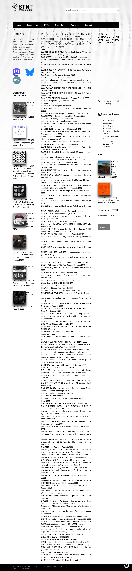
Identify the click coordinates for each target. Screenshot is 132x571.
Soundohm (108, 141)
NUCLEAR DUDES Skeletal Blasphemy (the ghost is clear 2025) (23, 142)
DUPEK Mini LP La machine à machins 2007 (59, 552)
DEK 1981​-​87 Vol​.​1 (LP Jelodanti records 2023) (60, 280)
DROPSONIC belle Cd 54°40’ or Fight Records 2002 (62, 534)
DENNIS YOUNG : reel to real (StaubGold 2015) (60, 291)
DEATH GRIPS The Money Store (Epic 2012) (59, 214)
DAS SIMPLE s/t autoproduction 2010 (56, 106)
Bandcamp (108, 144)
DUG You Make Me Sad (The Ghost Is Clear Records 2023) (65, 545)
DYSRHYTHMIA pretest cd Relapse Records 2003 (61, 560)
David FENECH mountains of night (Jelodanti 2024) (61, 129)
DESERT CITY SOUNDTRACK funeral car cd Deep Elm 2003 (65, 314)
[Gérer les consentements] (126, 565)
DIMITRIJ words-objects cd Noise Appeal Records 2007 (63, 365)
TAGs (46, 26)
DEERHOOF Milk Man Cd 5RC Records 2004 (59, 273)
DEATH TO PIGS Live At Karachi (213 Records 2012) (62, 234)
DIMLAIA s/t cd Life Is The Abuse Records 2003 (60, 368)
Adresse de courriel (106, 215)
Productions (32, 25)
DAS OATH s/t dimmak (50, 103)
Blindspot (107, 129)
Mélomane (108, 123)
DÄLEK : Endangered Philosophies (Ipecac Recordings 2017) (65, 80)
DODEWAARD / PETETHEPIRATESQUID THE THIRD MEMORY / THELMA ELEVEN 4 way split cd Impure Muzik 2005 (66, 434)
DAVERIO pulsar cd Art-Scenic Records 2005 (59, 121)
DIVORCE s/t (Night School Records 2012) (58, 393)
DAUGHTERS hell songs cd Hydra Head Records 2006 (63, 116)
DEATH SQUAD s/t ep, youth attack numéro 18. (60, 221)
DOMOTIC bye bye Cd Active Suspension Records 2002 (63, 457)
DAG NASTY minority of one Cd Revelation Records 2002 (64, 57)
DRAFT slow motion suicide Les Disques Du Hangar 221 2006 (66, 519)
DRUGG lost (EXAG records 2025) (55, 537)
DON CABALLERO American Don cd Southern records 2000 (65, 460)
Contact (88, 25)
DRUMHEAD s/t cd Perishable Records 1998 (59, 539)
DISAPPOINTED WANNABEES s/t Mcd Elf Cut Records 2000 (65, 380)
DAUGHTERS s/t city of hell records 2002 (57, 119)
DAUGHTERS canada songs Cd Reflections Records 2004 (64, 114)
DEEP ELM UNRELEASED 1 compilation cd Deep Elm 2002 (65, 262)
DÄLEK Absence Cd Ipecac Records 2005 (58, 75)
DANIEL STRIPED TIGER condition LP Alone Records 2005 (65, 98)
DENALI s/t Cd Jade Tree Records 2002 (57, 288)
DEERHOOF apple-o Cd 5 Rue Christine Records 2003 (63, 265)
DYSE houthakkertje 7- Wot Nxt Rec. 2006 (58, 557)
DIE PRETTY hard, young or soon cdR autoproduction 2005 (65, 352)
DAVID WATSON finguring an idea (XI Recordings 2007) (63, 142)
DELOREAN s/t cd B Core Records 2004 (57, 283)
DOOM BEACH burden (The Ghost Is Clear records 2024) (64, 468)
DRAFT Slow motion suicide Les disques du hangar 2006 (64, 516)
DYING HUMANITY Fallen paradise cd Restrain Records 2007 (66, 555)
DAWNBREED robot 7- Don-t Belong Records (59, 144)
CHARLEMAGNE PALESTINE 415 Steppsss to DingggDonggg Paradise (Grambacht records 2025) (23, 255)
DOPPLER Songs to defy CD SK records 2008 (59, 483)
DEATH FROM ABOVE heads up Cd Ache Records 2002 (63, 211)
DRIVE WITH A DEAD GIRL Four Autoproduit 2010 (61, 527)
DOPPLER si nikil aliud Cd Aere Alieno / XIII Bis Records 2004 (66, 480)
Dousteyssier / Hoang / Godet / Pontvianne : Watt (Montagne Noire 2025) (108, 200)
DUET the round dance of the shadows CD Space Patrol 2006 (66, 542)
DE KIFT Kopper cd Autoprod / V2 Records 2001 (60, 157)
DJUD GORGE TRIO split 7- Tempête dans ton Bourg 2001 (64, 403)
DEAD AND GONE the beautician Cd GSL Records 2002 (63, 160)
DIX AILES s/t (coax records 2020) (55, 396)
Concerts (60, 25)
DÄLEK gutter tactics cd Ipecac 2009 (56, 78)
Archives (75, 26)
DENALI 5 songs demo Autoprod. (54, 285)
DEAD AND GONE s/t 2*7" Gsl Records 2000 (59, 162)
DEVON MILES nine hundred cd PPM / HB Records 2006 (64, 342)
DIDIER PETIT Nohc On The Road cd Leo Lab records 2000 (65, 350)
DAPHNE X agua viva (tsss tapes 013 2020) (58, 101)
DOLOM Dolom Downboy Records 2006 (57, 447)
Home (18, 25)
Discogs (107, 146)
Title (44, 49)
